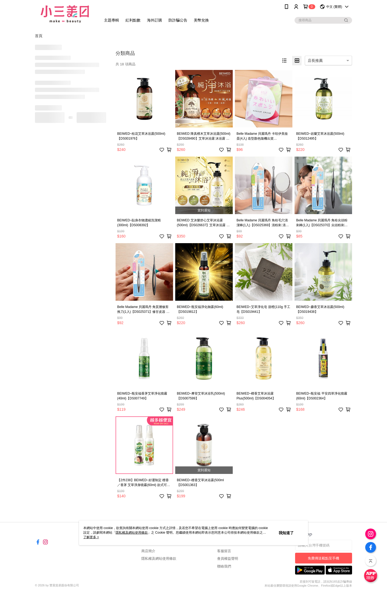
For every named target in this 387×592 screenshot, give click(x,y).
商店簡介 (148, 551)
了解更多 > (91, 537)
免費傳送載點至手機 (323, 558)
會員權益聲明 (227, 558)
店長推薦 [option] (315, 60)
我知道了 (286, 533)
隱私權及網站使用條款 (158, 558)
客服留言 (224, 551)
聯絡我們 (224, 566)
